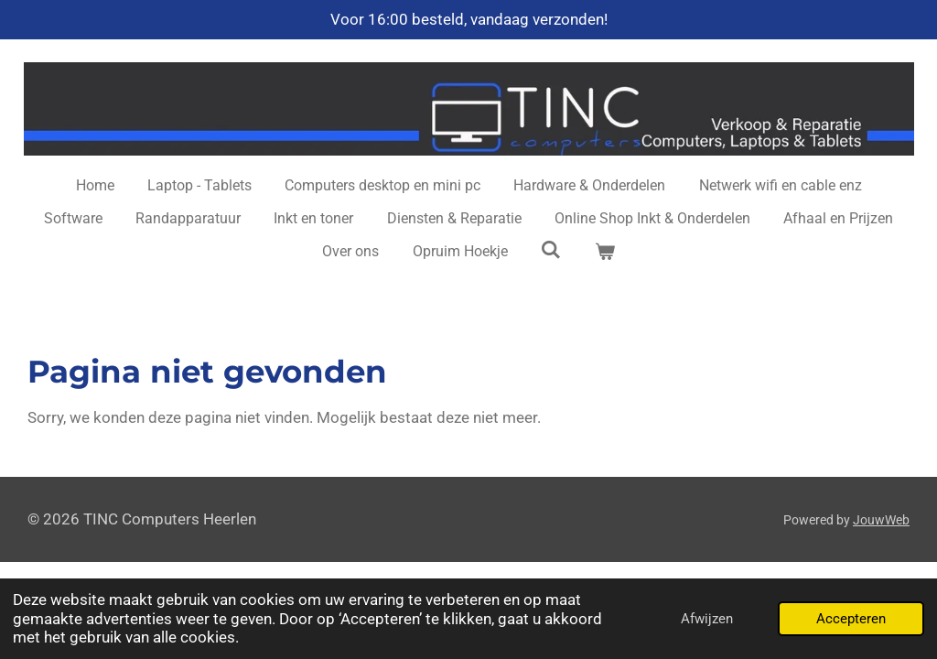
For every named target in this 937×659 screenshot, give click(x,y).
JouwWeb (881, 520)
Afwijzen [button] (707, 618)
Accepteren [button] (851, 618)
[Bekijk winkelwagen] (604, 251)
